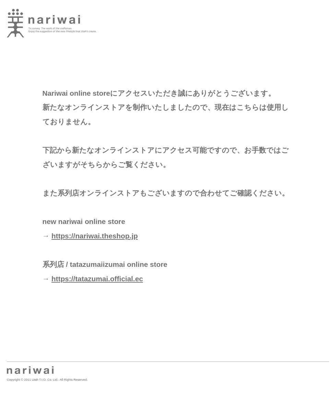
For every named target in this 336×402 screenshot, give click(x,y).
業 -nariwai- (51, 23)
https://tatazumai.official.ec (97, 279)
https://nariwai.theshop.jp (94, 236)
